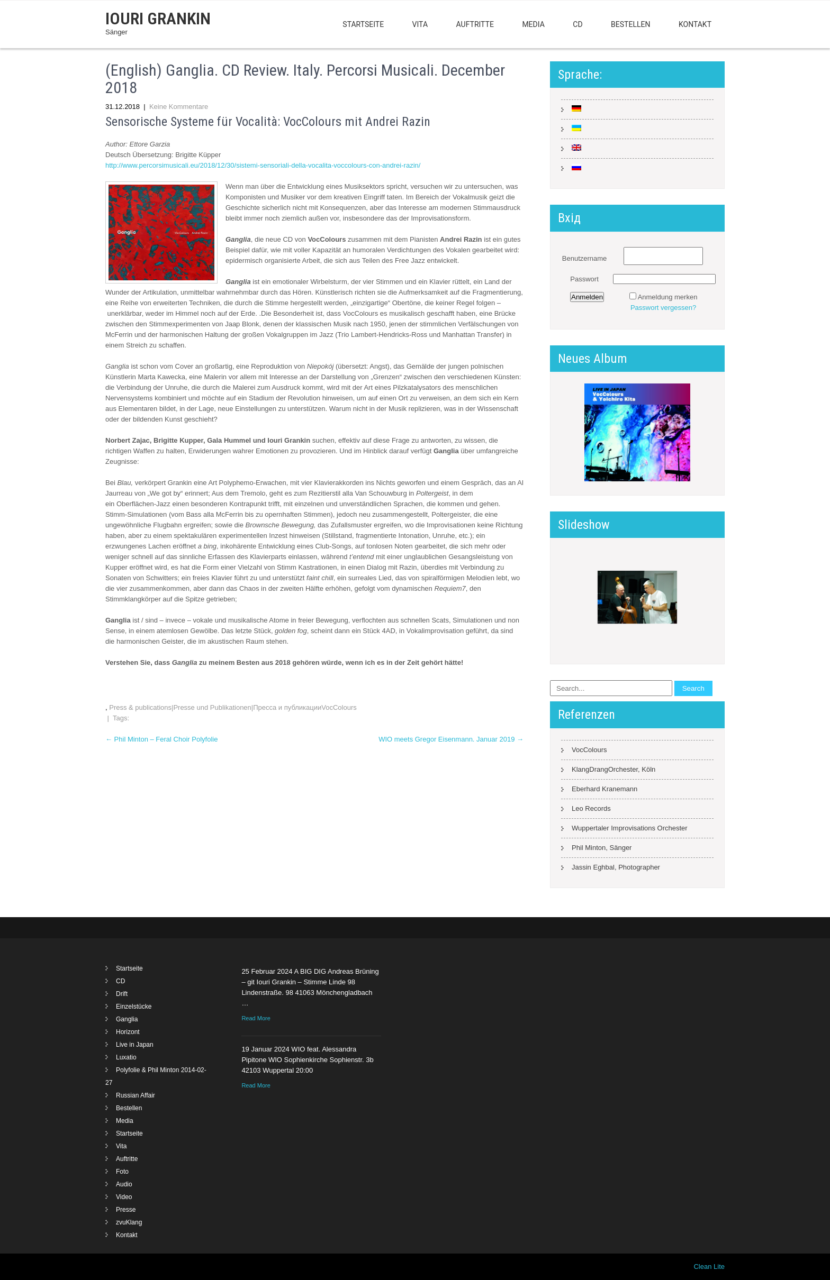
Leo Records (591, 808)
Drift (122, 994)
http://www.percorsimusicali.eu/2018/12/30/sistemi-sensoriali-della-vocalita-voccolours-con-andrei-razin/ (262, 165)
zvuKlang (129, 1222)
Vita (420, 24)
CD (577, 24)
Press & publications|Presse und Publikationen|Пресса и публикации (215, 707)
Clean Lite (709, 1266)
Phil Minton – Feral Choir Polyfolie (161, 739)
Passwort (584, 279)
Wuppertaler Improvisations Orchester (630, 828)
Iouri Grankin (158, 18)
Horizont (128, 1032)
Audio (124, 1184)
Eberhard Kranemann (604, 789)
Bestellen (630, 24)
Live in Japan (135, 1044)
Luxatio (126, 1057)
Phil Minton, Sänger (601, 848)
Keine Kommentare (178, 107)
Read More (255, 1018)
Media (533, 24)
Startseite (363, 24)
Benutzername (584, 258)
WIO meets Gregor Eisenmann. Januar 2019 (451, 739)
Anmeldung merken (668, 297)
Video (124, 1197)
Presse (126, 1209)
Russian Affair (135, 1095)
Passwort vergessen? (663, 308)
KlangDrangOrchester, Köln (613, 769)
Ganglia (127, 1019)
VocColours (338, 707)
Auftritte (475, 24)
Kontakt (695, 24)
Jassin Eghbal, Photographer (616, 867)
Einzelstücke (133, 1006)
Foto (122, 1171)
